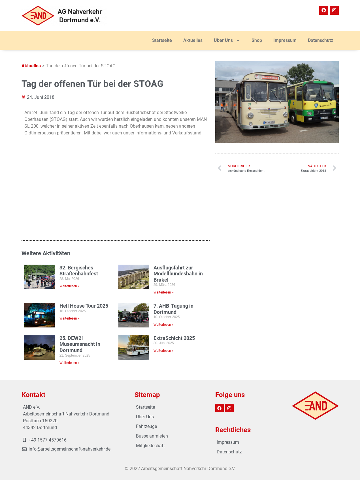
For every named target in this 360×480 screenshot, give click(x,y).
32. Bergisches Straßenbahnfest (78, 189)
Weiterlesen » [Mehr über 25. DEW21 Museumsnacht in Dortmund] (69, 282)
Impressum (285, 40)
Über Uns (227, 40)
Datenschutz (320, 40)
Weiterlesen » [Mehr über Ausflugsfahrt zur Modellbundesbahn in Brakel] (164, 211)
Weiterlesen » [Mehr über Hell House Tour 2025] (69, 237)
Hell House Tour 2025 (83, 225)
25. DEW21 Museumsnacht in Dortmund (79, 263)
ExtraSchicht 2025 (174, 257)
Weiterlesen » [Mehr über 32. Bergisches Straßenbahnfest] (69, 205)
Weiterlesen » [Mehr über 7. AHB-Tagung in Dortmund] (164, 244)
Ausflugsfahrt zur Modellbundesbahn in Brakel (178, 192)
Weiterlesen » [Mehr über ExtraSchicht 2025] (164, 270)
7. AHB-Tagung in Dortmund (173, 228)
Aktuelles (193, 40)
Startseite (162, 40)
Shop (257, 40)
